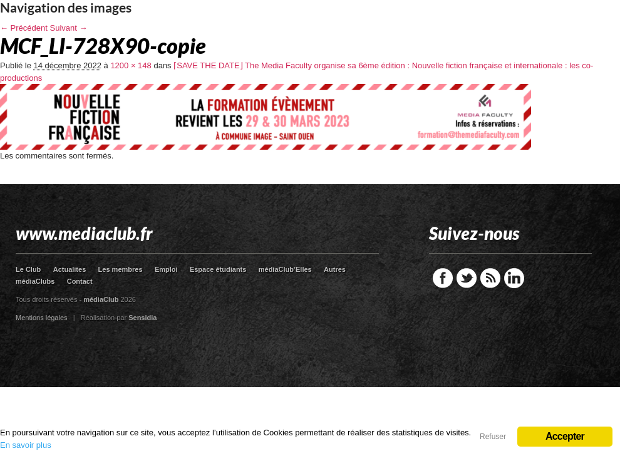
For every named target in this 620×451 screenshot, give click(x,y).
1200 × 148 (130, 65)
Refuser (493, 436)
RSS (490, 278)
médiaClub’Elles (285, 269)
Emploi (166, 269)
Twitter (467, 278)
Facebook (443, 278)
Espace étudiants (218, 269)
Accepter (564, 436)
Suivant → (69, 28)
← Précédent (24, 28)
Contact (80, 281)
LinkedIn (514, 278)
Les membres (120, 269)
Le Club (28, 269)
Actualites (69, 269)
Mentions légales (42, 317)
